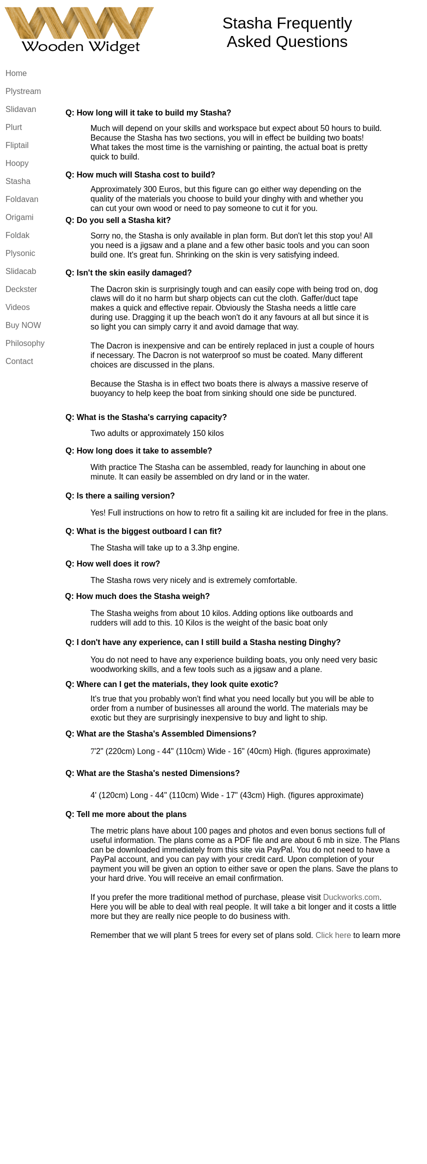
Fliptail (17, 145)
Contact (19, 361)
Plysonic (21, 253)
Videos (18, 307)
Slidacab (21, 271)
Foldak (18, 235)
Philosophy (25, 343)
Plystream (23, 91)
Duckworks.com (351, 897)
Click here (333, 935)
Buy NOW (23, 325)
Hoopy (17, 163)
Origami (20, 217)
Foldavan (22, 199)
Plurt (14, 127)
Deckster (21, 289)
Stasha (18, 181)
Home (16, 73)
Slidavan (21, 109)
